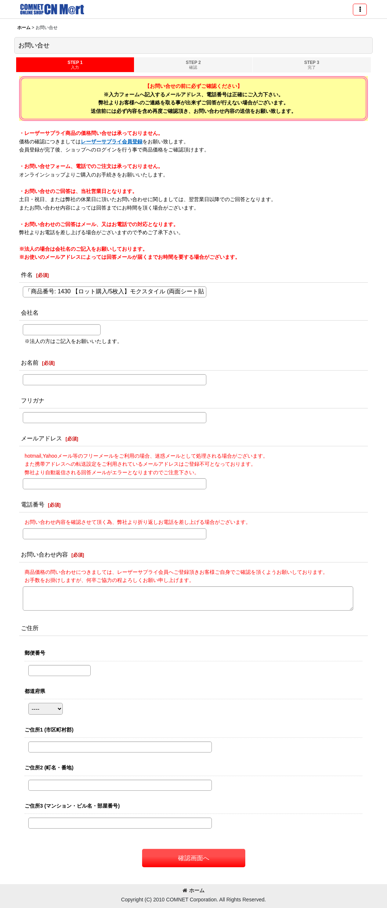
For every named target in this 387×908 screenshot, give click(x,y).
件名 (27, 274)
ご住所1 (49, 730)
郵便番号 (35, 653)
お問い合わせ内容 (44, 554)
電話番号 (32, 504)
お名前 (30, 362)
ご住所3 (72, 806)
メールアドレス (41, 438)
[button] (360, 9)
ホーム (193, 890)
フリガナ (32, 400)
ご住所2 (49, 768)
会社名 (30, 312)
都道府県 (35, 691)
